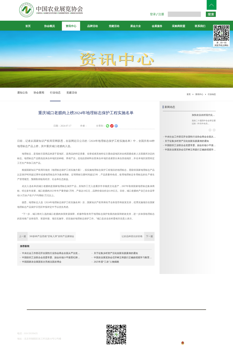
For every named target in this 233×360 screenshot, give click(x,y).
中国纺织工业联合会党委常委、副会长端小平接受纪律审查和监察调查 (51, 257)
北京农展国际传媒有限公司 (42, 303)
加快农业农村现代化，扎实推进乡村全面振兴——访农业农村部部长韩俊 (204, 115)
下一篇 (137, 236)
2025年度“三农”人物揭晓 (106, 262)
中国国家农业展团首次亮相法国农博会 (41, 262)
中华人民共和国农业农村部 (42, 293)
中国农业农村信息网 (92, 293)
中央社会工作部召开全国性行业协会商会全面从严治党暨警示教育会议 (51, 253)
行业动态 (212, 94)
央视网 (191, 293)
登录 (153, 14)
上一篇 (46, 236)
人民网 (141, 298)
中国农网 (141, 293)
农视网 (191, 298)
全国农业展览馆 (42, 298)
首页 (28, 26)
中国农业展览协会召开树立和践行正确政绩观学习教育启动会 (123, 257)
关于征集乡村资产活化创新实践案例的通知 (116, 253)
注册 (161, 14)
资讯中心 (199, 94)
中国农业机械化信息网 (91, 298)
